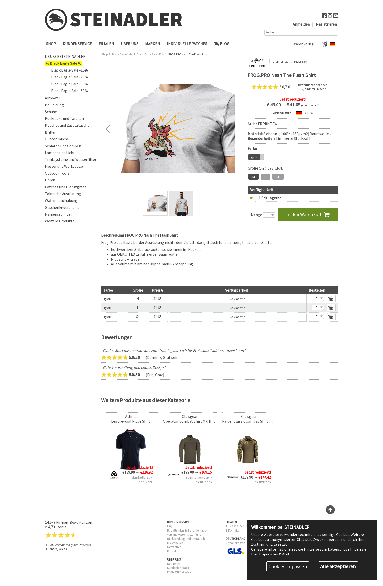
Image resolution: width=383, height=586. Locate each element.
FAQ (169, 526)
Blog (221, 43)
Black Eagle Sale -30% (69, 83)
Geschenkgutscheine (62, 207)
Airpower (52, 97)
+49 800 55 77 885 (239, 526)
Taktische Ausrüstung (63, 193)
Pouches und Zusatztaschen (68, 125)
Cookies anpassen (287, 566)
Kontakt (172, 551)
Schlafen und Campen (63, 145)
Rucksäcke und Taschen (64, 118)
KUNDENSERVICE (77, 43)
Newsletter (174, 547)
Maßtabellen (175, 543)
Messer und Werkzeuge (64, 166)
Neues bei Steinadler (65, 56)
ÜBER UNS (129, 43)
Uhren (50, 180)
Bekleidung (54, 104)
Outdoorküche (57, 138)
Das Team (173, 564)
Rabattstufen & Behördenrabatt (187, 530)
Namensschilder (58, 214)
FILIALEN (106, 43)
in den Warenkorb (308, 214)
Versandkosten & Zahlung (184, 535)
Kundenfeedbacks (178, 568)
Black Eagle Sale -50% (69, 90)
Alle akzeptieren (338, 566)
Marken (152, 43)
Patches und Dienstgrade (65, 186)
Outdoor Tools (57, 173)
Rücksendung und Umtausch (186, 539)
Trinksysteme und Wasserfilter (70, 159)
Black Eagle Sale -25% (69, 76)
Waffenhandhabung (61, 200)
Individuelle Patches (187, 43)
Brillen (50, 132)
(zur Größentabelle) (271, 168)
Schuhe (51, 111)
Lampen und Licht (60, 152)
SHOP (51, 43)
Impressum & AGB (179, 572)
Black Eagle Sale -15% (69, 70)
